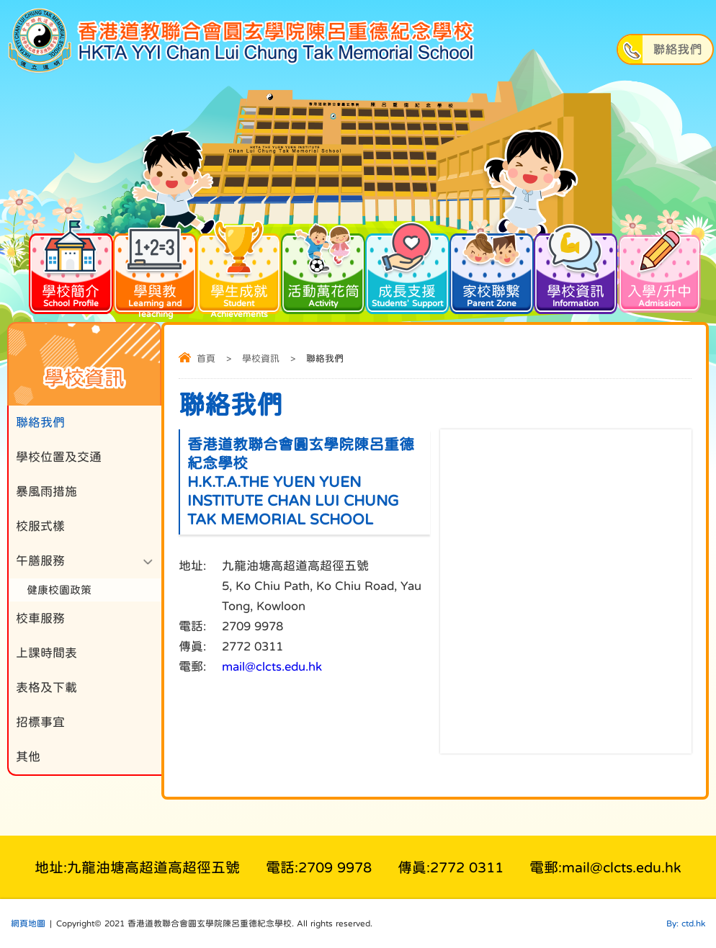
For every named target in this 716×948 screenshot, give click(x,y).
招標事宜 (40, 722)
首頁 (206, 358)
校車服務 (40, 618)
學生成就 (239, 275)
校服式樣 (40, 526)
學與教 (155, 275)
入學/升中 (659, 269)
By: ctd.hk (685, 923)
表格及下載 (46, 687)
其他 (28, 757)
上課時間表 (46, 653)
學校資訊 (576, 269)
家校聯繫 (491, 269)
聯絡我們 (40, 422)
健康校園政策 (59, 589)
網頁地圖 (28, 923)
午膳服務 (40, 561)
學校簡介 (71, 269)
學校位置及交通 (59, 457)
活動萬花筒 (323, 269)
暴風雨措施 (46, 492)
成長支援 (407, 269)
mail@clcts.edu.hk (272, 667)
